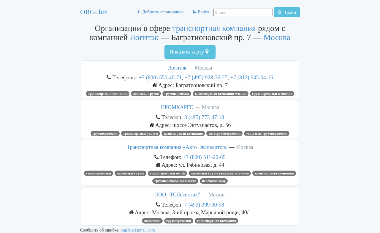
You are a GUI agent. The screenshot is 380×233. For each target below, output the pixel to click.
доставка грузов (146, 93)
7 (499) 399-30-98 (204, 204)
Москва (277, 37)
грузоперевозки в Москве (272, 93)
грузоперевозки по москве (175, 181)
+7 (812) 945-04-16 (251, 77)
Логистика (152, 221)
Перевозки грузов (130, 173)
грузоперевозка (176, 93)
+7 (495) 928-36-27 (206, 77)
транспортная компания (214, 28)
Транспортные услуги (140, 133)
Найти (287, 12)
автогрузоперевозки (224, 133)
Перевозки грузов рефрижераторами (220, 173)
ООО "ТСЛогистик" (177, 194)
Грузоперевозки (98, 173)
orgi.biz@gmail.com (138, 230)
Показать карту (189, 51)
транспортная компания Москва (220, 93)
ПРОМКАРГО (177, 107)
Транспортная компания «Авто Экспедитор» (177, 147)
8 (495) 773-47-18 (204, 117)
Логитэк (144, 37)
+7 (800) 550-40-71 (160, 77)
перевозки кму (213, 181)
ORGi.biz (93, 11)
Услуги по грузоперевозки (266, 133)
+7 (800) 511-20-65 (204, 157)
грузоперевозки (105, 133)
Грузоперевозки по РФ (167, 173)
